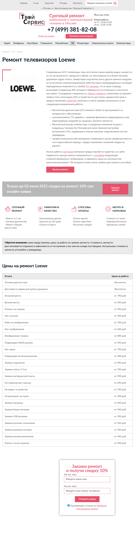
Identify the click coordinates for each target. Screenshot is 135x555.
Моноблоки (61, 43)
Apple (7, 43)
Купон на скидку (46, 36)
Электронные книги (103, 43)
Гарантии (49, 3)
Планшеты (46, 43)
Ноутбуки (32, 43)
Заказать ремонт (60, 170)
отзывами (99, 155)
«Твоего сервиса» (96, 93)
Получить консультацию (81, 36)
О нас (36, 3)
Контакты (77, 3)
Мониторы (83, 43)
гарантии (71, 101)
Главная (23, 3)
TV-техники (92, 86)
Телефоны (18, 43)
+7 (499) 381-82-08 (72, 30)
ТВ (72, 43)
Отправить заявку (87, 499)
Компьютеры (124, 43)
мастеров (68, 152)
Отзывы (63, 3)
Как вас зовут (70, 475)
